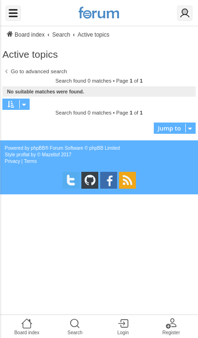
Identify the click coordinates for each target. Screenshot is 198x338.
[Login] (184, 13)
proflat (23, 154)
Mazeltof (51, 154)
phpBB (38, 148)
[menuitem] (12, 161)
